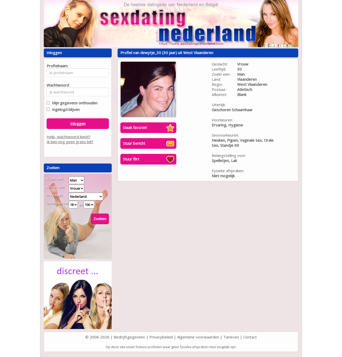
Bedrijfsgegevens (129, 336)
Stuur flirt (131, 158)
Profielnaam (56, 65)
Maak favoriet (135, 127)
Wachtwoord (56, 85)
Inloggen (78, 123)
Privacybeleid (161, 336)
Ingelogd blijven (65, 109)
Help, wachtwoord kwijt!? (69, 136)
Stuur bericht (134, 143)
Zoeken (99, 218)
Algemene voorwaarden (198, 336)
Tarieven (231, 336)
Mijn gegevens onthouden (73, 102)
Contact (250, 336)
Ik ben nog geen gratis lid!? (70, 141)
